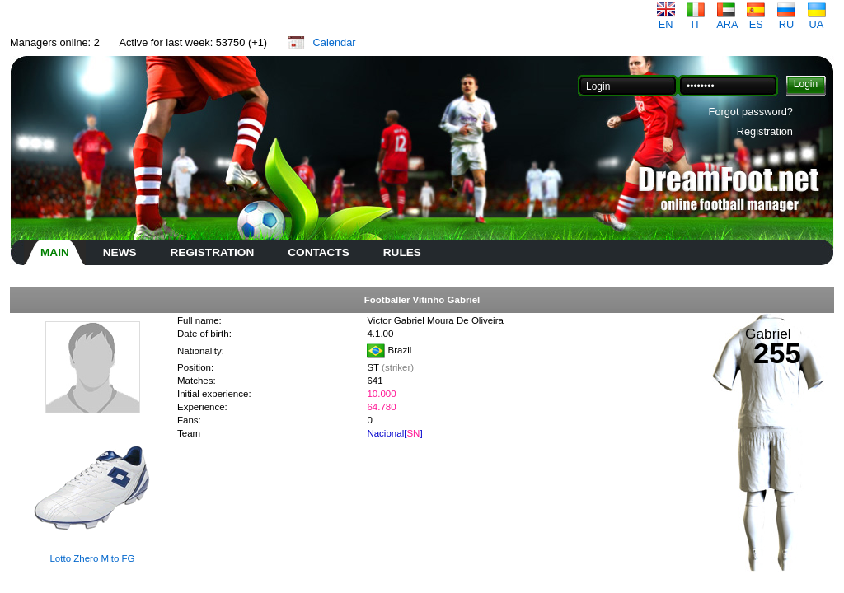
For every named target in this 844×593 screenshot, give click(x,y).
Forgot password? (751, 111)
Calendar (334, 42)
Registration (765, 131)
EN (666, 19)
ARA (727, 19)
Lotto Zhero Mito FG (91, 558)
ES (756, 19)
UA (817, 19)
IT (696, 19)
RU (786, 19)
